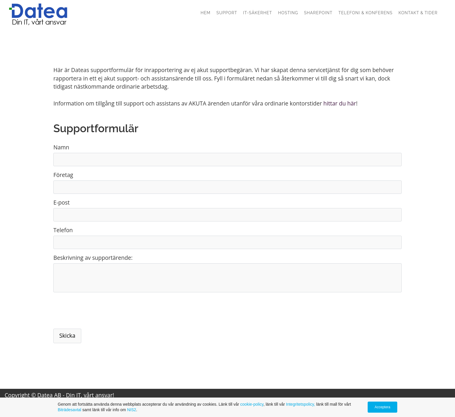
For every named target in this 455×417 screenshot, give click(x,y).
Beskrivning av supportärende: (93, 258)
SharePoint (318, 12)
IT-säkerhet (257, 12)
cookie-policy (251, 404)
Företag (63, 175)
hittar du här (339, 103)
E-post (61, 202)
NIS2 (131, 409)
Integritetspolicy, (301, 404)
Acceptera (382, 407)
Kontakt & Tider (418, 12)
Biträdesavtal (69, 409)
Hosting (288, 12)
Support (226, 12)
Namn (61, 147)
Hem (205, 12)
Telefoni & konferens (365, 12)
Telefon (63, 230)
